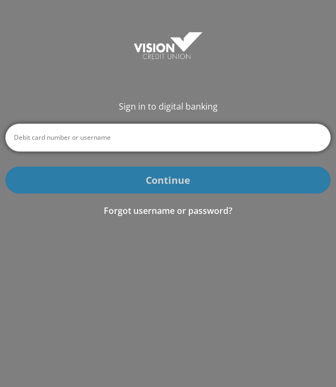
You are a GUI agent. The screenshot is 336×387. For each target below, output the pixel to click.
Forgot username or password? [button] (168, 211)
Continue (168, 180)
